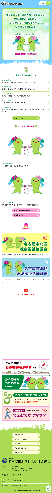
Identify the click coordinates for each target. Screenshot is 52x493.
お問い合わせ (19, 435)
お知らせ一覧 (18, 118)
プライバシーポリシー (22, 439)
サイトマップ (19, 452)
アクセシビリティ (20, 448)
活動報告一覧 (18, 215)
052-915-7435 (16, 475)
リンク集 (17, 443)
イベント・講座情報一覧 (22, 210)
